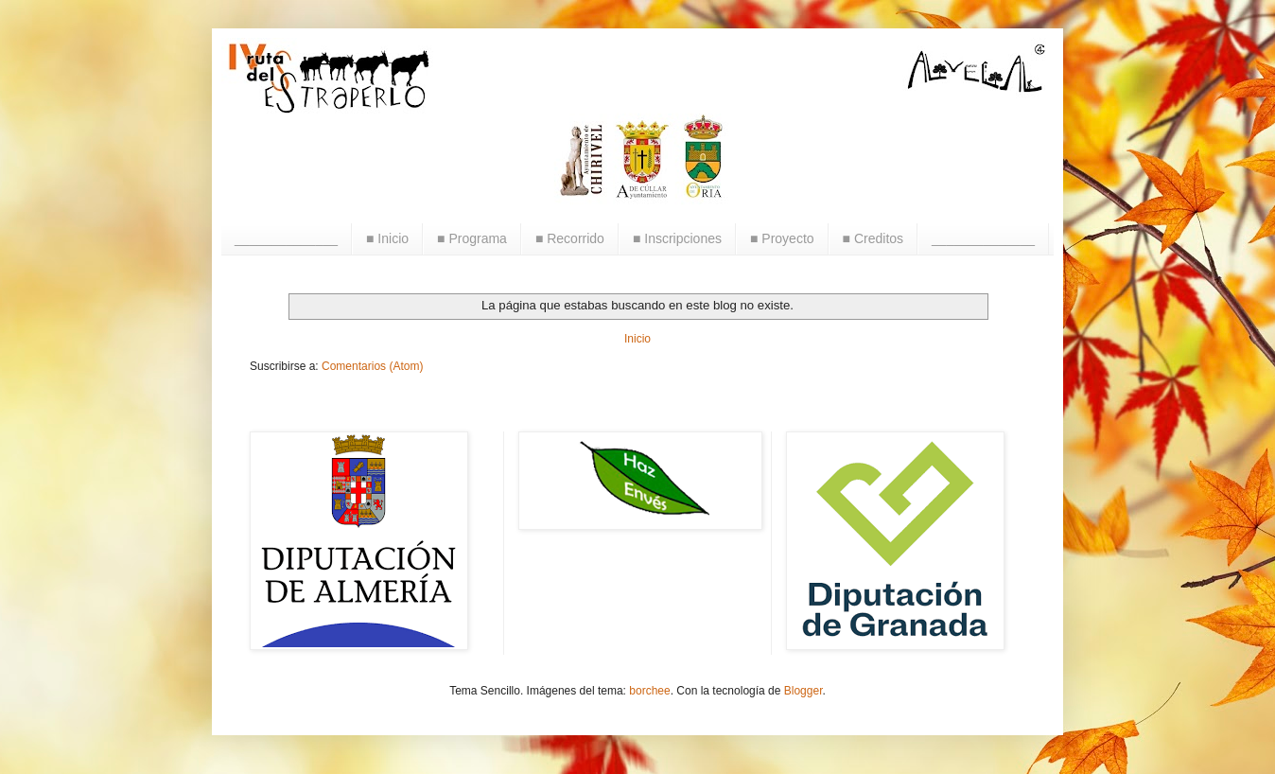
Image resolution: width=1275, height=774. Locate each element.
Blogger (803, 690)
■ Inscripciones (677, 238)
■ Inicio (387, 238)
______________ (286, 238)
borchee (649, 690)
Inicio (637, 338)
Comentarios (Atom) (372, 366)
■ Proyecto (782, 238)
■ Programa (472, 238)
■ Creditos (873, 238)
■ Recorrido (569, 238)
